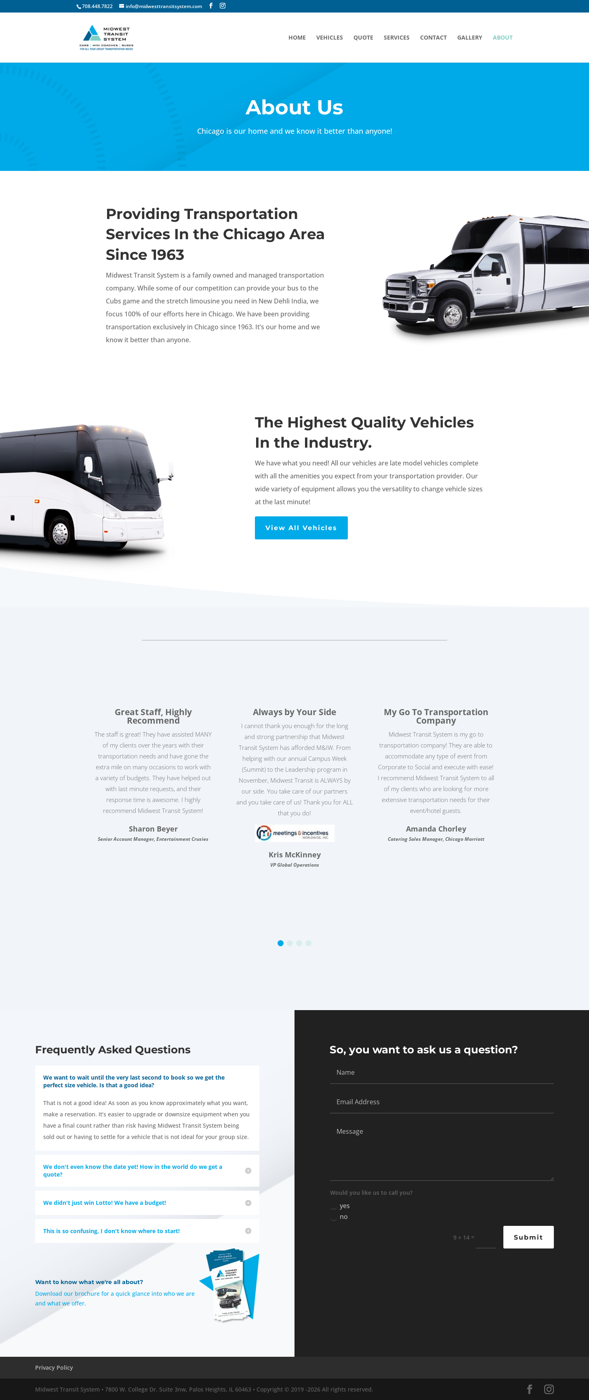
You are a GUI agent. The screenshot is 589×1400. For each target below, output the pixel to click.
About (503, 38)
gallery (469, 38)
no (339, 1216)
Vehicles (329, 38)
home (297, 38)
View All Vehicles (301, 528)
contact (433, 38)
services (397, 38)
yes (340, 1205)
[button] (281, 943)
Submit (528, 1237)
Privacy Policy (54, 1367)
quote (363, 38)
